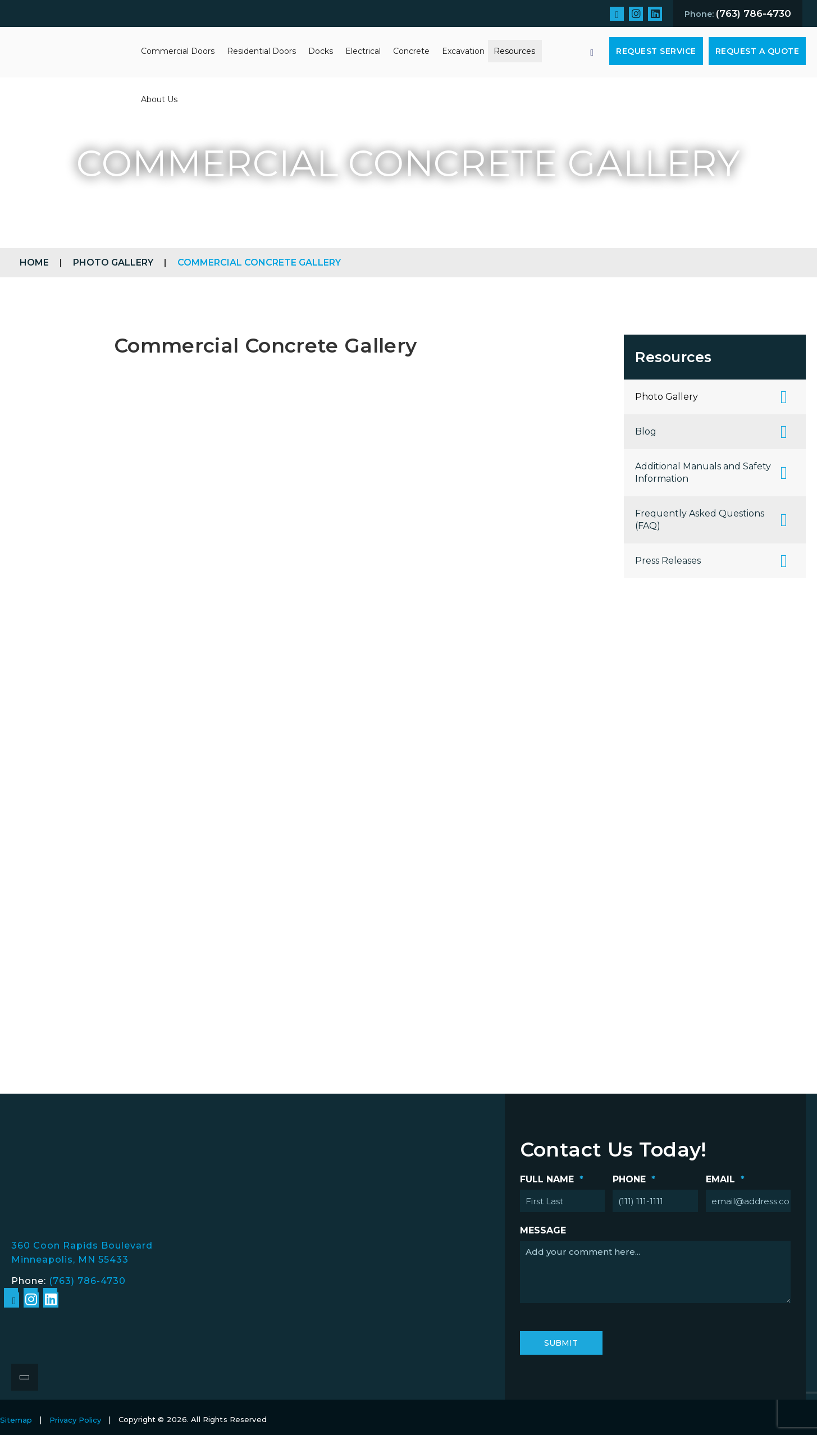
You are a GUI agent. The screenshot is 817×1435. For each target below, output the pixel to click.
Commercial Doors (177, 51)
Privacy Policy (75, 1419)
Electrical (363, 51)
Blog (645, 431)
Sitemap (16, 1419)
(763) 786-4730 (87, 1281)
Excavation (463, 51)
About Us (159, 99)
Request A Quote (757, 51)
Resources (514, 51)
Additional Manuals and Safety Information (703, 472)
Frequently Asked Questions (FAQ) (699, 519)
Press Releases (668, 560)
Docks (320, 51)
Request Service (656, 51)
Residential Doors (261, 51)
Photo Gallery (113, 262)
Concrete (411, 51)
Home (34, 262)
